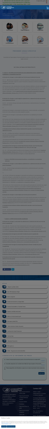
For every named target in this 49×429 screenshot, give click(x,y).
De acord (4, 426)
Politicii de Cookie (4, 423)
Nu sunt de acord (11, 426)
